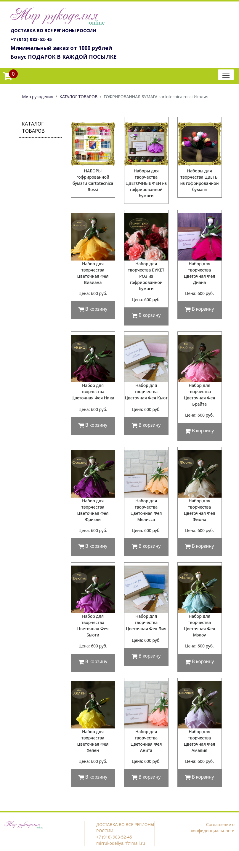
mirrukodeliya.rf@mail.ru (120, 843)
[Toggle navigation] (226, 74)
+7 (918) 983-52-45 (31, 39)
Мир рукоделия (37, 96)
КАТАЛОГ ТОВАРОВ (78, 96)
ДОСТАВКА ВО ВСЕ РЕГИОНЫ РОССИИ (53, 30)
